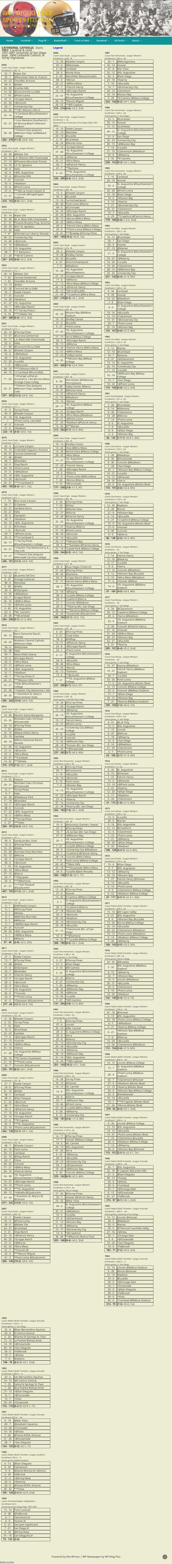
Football (25, 40)
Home (9, 40)
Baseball (102, 40)
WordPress (73, 1556)
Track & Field (81, 40)
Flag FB (42, 40)
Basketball (60, 40)
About (135, 40)
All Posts (119, 40)
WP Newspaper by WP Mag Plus (101, 1556)
